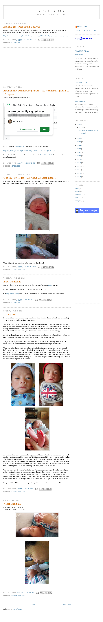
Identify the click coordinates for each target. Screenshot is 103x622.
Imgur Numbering (12, 281)
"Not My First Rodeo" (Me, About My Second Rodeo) (29, 177)
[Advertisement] (23, 67)
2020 (79, 138)
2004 (79, 177)
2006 (79, 170)
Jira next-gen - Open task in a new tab (21, 26)
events (14, 270)
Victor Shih (82, 27)
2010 (79, 156)
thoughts (78, 201)
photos (21, 270)
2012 (79, 149)
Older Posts (66, 604)
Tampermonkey (19, 146)
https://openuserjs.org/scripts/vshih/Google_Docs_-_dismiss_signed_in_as (29, 150)
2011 (79, 152)
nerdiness (15, 42)
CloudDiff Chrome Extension (83, 83)
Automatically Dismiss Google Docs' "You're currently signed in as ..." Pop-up (36, 92)
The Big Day (9, 314)
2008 (79, 163)
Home (33, 604)
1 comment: (29, 300)
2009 (79, 159)
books (77, 188)
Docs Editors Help (46, 155)
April (81, 127)
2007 (79, 166)
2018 (79, 142)
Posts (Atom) (17, 609)
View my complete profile (86, 30)
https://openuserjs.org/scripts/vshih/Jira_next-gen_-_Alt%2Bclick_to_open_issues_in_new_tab (36, 36)
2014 (79, 145)
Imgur (50, 285)
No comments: (30, 40)
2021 (79, 124)
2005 (79, 173)
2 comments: (30, 163)
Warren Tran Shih (12, 503)
